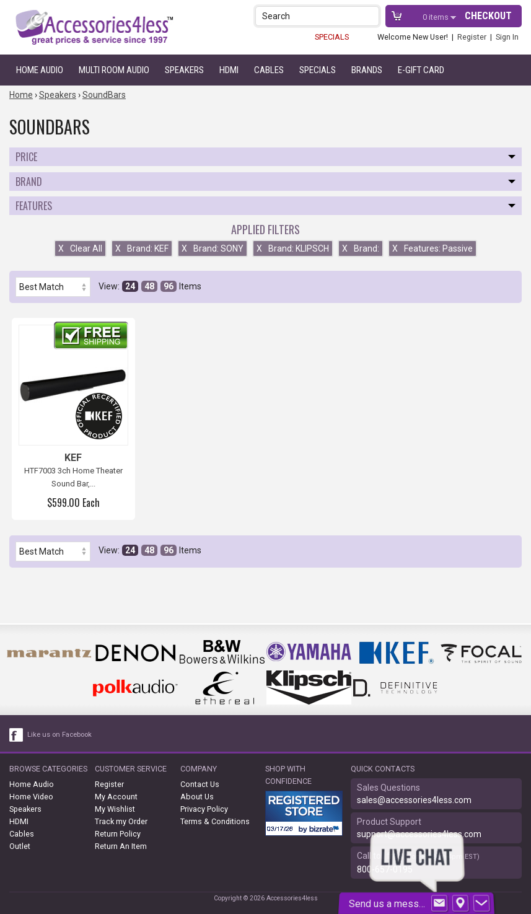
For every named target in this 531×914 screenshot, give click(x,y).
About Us (197, 796)
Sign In (507, 37)
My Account (116, 796)
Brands (366, 70)
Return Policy (118, 833)
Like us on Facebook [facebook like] (59, 735)
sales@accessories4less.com (414, 800)
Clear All (80, 248)
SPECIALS (332, 37)
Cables (269, 70)
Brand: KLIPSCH (293, 248)
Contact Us (199, 784)
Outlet (19, 846)
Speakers (184, 70)
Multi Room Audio (114, 70)
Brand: (360, 248)
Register (471, 37)
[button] (371, 16)
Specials (317, 70)
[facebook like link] (16, 734)
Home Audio (39, 70)
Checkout (488, 16)
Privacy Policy (204, 809)
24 (130, 286)
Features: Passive (432, 248)
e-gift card (421, 70)
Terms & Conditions (215, 821)
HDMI (229, 70)
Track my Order (121, 821)
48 (149, 286)
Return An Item (121, 846)
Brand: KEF (142, 248)
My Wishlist (115, 809)
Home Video (31, 796)
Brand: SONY (213, 248)
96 (168, 286)
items (436, 17)
